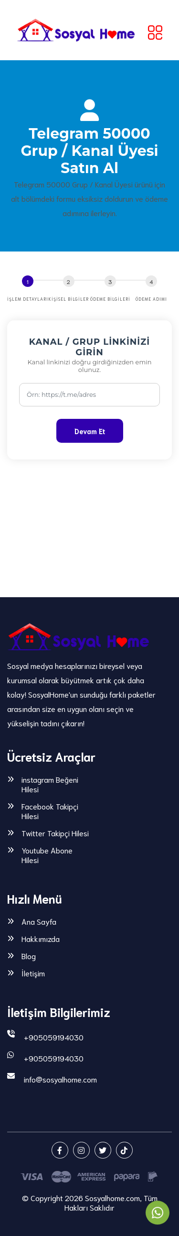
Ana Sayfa (38, 921)
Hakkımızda (40, 938)
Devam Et (89, 431)
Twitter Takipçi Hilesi (55, 833)
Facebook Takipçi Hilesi (49, 810)
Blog (28, 956)
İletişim (33, 973)
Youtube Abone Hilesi (47, 854)
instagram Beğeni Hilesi (49, 784)
